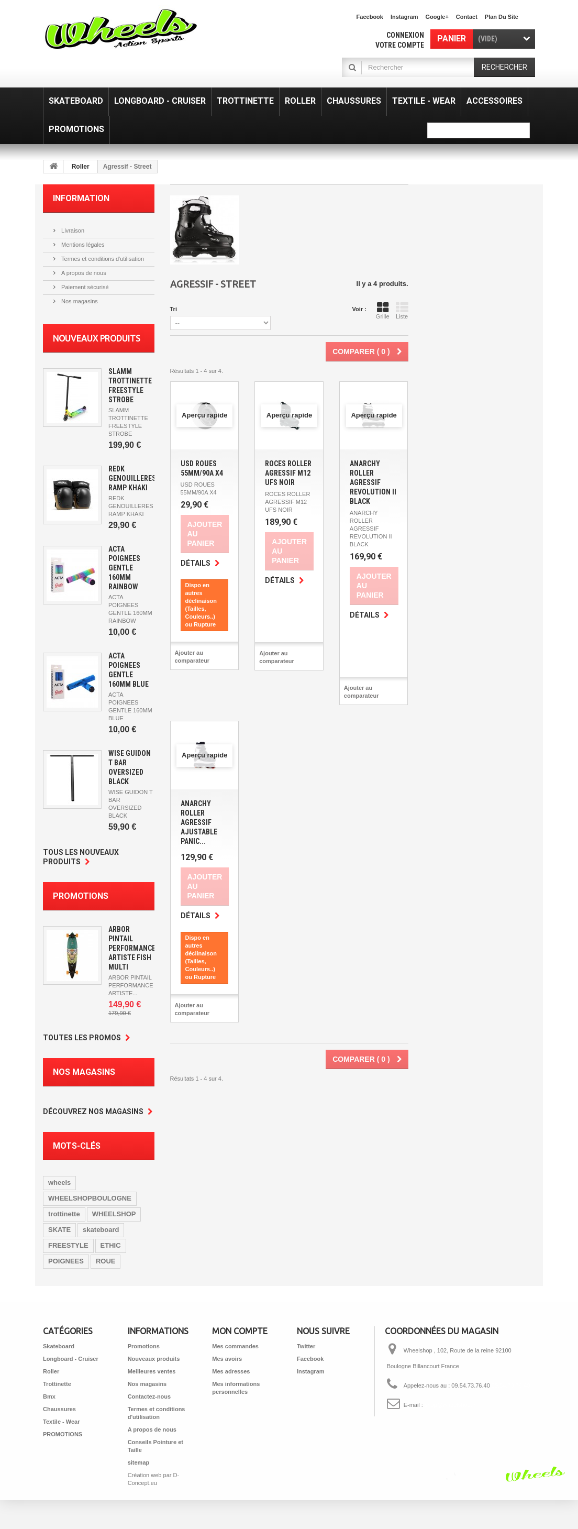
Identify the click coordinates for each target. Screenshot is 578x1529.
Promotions (80, 896)
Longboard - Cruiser (70, 1359)
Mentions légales (82, 244)
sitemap (139, 1462)
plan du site (501, 17)
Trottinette (57, 1384)
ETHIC (111, 1245)
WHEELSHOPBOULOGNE (89, 1198)
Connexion (405, 35)
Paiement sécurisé (84, 287)
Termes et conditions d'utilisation (102, 259)
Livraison (72, 230)
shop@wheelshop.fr (450, 1405)
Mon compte (240, 1331)
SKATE (59, 1230)
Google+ (437, 17)
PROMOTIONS (62, 1434)
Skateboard (58, 1346)
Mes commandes (235, 1346)
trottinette (64, 1214)
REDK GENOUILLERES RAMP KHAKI (132, 478)
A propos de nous (83, 273)
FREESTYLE (68, 1245)
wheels (59, 1182)
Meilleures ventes (152, 1371)
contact (466, 17)
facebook (370, 17)
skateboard (101, 1230)
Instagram (404, 17)
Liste (402, 311)
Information (81, 198)
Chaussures (59, 1409)
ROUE (106, 1261)
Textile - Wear (61, 1421)
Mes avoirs (227, 1359)
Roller (81, 166)
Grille (383, 311)
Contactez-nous (149, 1396)
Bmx (49, 1396)
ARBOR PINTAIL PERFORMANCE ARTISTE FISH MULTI (131, 948)
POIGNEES (66, 1261)
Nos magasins (79, 301)
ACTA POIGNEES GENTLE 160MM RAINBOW (124, 568)
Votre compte (399, 45)
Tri (173, 309)
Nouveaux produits (96, 338)
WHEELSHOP (114, 1214)
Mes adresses (231, 1371)
